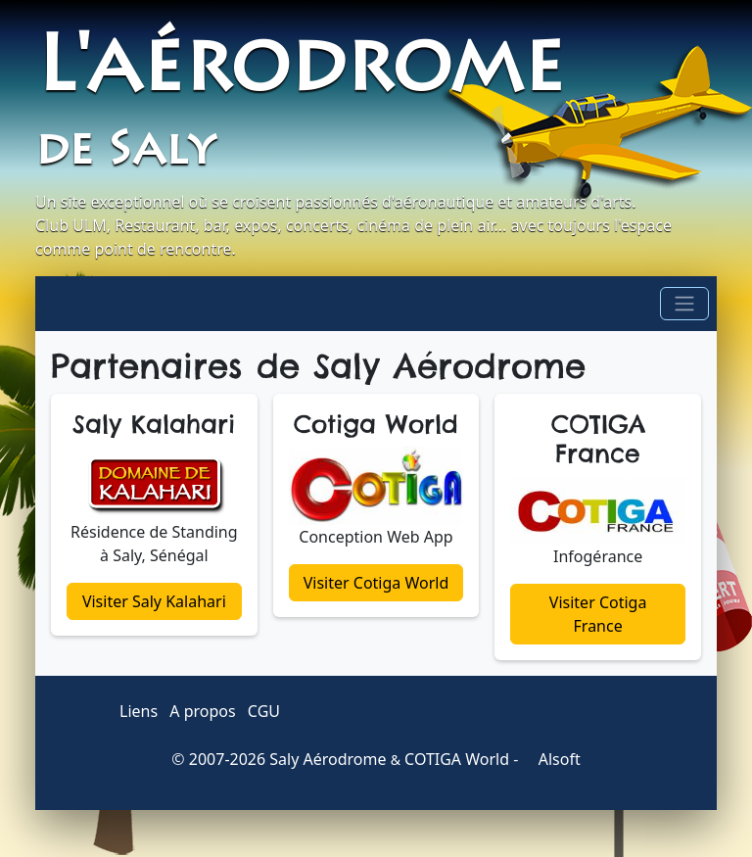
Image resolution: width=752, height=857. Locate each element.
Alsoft (552, 759)
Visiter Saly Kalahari (154, 601)
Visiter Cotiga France (598, 614)
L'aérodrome (299, 72)
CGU (264, 711)
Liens (138, 711)
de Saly (124, 152)
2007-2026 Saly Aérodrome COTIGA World (349, 759)
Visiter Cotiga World (376, 583)
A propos (202, 711)
